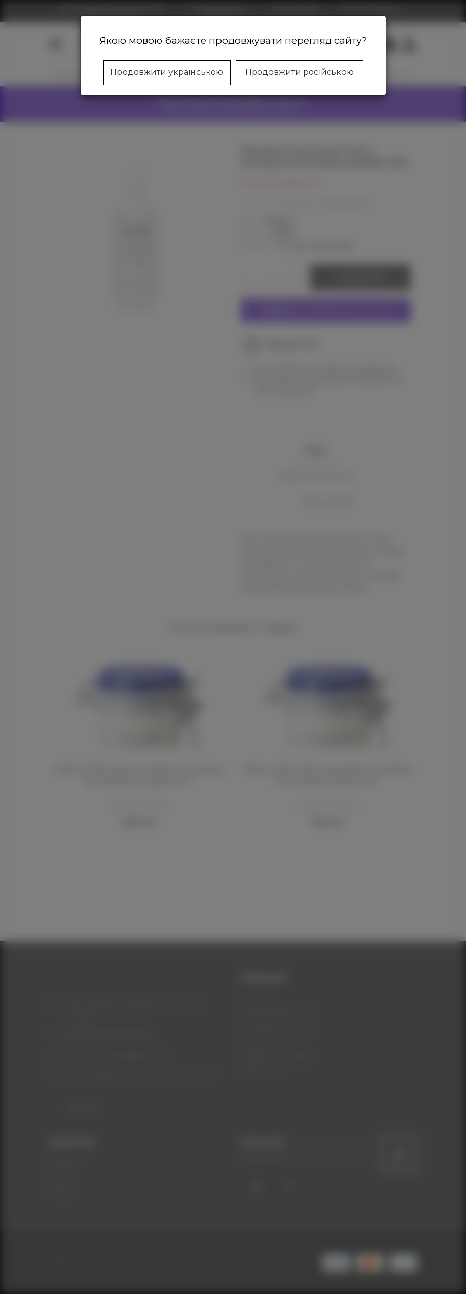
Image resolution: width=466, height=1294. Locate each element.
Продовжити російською (299, 72)
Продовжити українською (166, 72)
